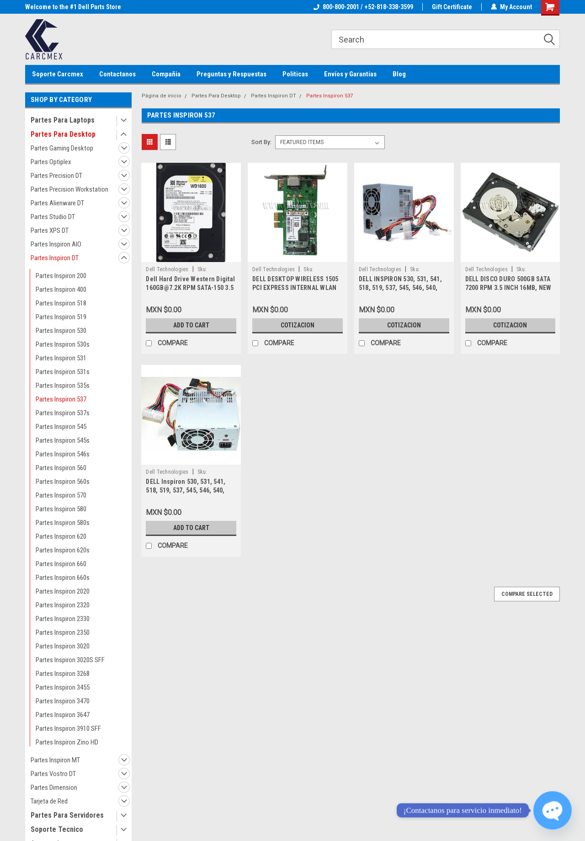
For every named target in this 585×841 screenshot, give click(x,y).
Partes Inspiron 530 (61, 331)
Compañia (166, 74)
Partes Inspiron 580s (63, 523)
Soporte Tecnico (57, 829)
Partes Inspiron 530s (63, 344)
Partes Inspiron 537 (61, 399)
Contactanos (117, 74)
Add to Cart (191, 325)
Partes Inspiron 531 (61, 358)
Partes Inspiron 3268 (63, 674)
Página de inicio (161, 96)
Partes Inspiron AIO (56, 244)
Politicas (295, 74)
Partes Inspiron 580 (61, 509)
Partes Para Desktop (63, 134)
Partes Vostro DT (53, 774)
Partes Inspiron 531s (63, 372)
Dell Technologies (167, 269)
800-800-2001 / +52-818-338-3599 (363, 7)
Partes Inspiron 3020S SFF (70, 660)
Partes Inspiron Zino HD (67, 742)
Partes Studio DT (53, 217)
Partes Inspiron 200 (61, 276)
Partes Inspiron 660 (61, 564)
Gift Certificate (452, 7)
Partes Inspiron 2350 (63, 632)
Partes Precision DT (56, 175)
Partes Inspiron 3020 (63, 646)
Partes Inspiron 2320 (63, 605)
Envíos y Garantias (350, 74)
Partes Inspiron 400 (61, 289)
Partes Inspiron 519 (61, 317)
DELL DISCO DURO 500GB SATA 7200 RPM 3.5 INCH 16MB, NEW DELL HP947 (508, 287)
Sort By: (261, 142)
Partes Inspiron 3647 (63, 715)
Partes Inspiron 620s (63, 550)
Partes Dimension (54, 787)
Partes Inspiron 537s (63, 413)
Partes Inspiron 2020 (63, 591)
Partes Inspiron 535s (63, 385)
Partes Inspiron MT (55, 760)
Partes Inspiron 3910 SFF (68, 728)
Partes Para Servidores (67, 815)
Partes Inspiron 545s (63, 440)
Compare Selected (527, 594)
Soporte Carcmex (57, 74)
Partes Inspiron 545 (61, 427)
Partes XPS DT (50, 230)
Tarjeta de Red (49, 801)
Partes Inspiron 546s (63, 454)
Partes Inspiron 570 (61, 495)
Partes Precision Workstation (69, 189)
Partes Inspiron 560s (63, 481)
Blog (399, 74)
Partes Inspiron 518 (61, 303)
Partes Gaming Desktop (62, 148)
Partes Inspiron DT (55, 258)
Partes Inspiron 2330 (63, 619)
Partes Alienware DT (57, 203)
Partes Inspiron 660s (63, 577)
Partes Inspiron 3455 (63, 687)
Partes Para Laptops (63, 120)
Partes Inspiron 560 (61, 468)
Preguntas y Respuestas (231, 74)
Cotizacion (297, 325)
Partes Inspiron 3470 (63, 701)
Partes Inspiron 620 (61, 536)
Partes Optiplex (51, 162)
